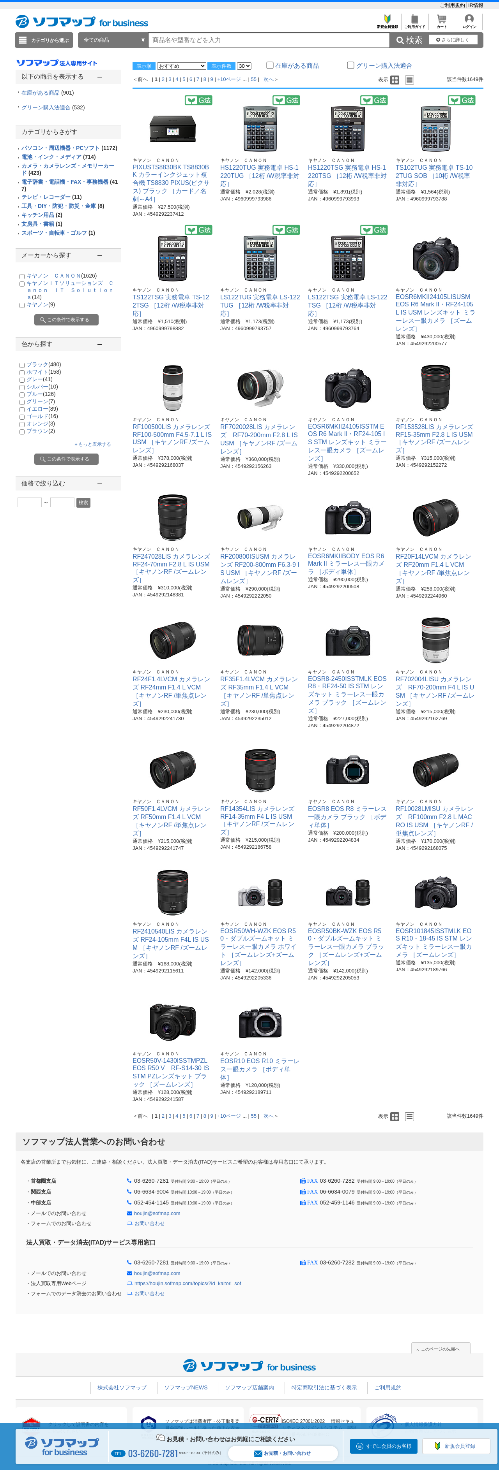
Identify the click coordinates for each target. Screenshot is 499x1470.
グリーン (41, 401)
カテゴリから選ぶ (50, 40)
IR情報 (475, 5)
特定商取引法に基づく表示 (324, 1387)
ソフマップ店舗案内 (249, 1387)
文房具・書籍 (41, 224)
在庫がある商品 (47, 93)
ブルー (41, 394)
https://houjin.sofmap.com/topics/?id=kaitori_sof (187, 1283)
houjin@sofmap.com (157, 1213)
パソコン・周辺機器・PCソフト (69, 148)
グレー (40, 379)
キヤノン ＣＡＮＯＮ (62, 276)
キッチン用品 (41, 215)
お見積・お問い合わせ (282, 1453)
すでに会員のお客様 (389, 1446)
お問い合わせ (149, 1223)
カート (442, 25)
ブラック (44, 364)
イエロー (42, 409)
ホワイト (44, 372)
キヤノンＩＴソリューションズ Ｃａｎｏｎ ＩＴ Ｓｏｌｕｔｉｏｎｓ (70, 290)
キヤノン (41, 304)
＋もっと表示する (92, 444)
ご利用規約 (453, 5)
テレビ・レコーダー (51, 197)
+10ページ (229, 79)
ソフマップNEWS (186, 1387)
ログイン (469, 25)
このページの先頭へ (440, 1349)
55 (254, 79)
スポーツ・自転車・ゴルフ (58, 233)
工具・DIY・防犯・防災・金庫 (62, 206)
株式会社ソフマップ (122, 1387)
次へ (269, 79)
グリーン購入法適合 (53, 107)
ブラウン (41, 431)
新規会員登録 (387, 25)
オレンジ (41, 423)
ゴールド (42, 416)
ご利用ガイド (414, 25)
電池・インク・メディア (58, 157)
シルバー (42, 386)
